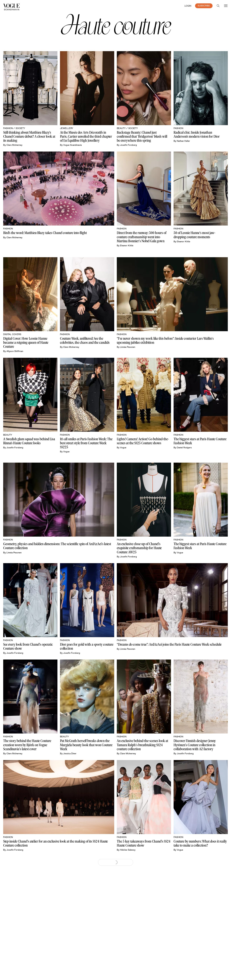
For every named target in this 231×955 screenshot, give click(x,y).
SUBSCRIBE (204, 6)
